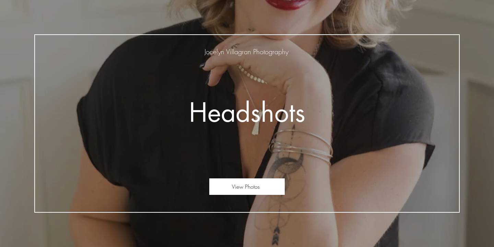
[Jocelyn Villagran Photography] (247, 51)
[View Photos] (247, 186)
